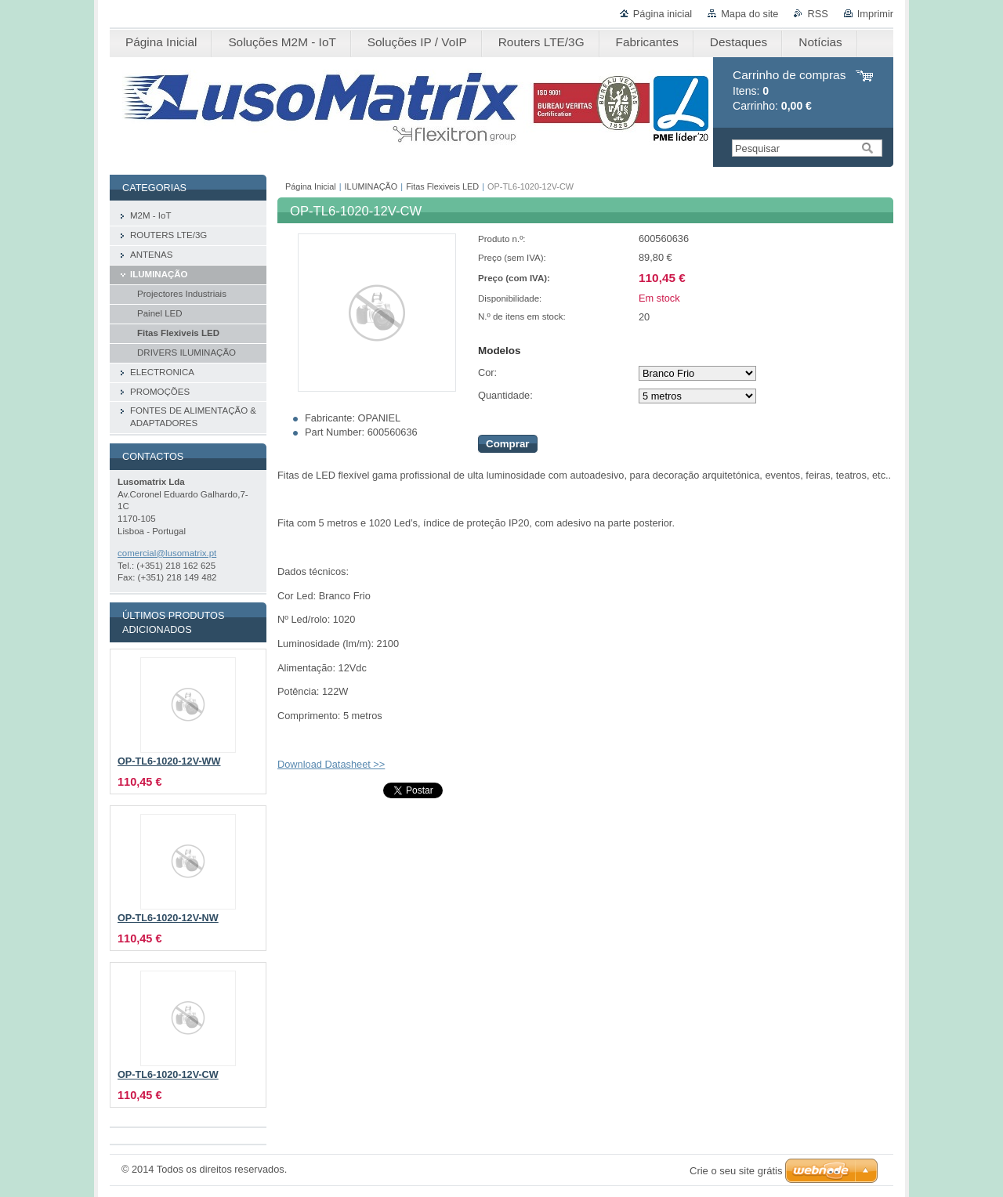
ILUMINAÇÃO (371, 186)
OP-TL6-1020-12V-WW (169, 761)
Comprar (508, 444)
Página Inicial (310, 186)
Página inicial (662, 14)
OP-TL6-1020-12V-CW (168, 1074)
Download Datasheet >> (331, 764)
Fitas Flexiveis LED (442, 186)
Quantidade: (505, 395)
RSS (817, 14)
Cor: (487, 372)
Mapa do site (749, 14)
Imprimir (875, 14)
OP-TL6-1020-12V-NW (168, 918)
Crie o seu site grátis (736, 1171)
